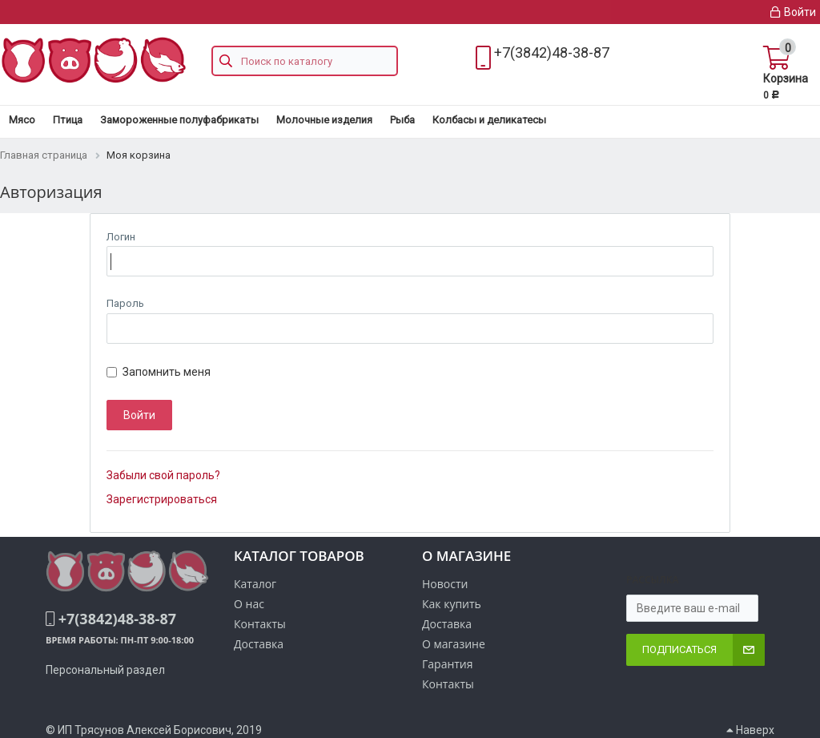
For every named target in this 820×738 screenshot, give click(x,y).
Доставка (447, 623)
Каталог (255, 583)
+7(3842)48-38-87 (551, 52)
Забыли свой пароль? (163, 475)
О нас (249, 603)
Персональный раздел (105, 669)
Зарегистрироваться (162, 499)
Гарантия (447, 663)
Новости (445, 583)
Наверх (750, 730)
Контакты (448, 684)
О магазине (453, 643)
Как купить (451, 603)
